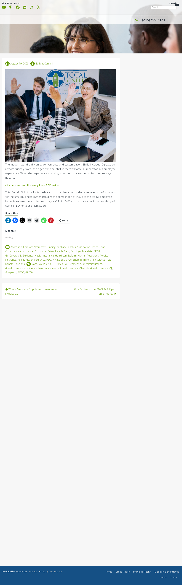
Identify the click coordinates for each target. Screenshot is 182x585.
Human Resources (88, 255)
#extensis (75, 264)
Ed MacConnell (44, 63)
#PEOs (29, 272)
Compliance (12, 251)
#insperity (11, 272)
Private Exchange (62, 259)
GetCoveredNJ (13, 255)
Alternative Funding (44, 247)
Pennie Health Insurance (31, 259)
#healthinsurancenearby (45, 268)
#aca (34, 264)
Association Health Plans (91, 247)
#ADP (42, 264)
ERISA (97, 251)
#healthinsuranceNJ (101, 268)
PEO (48, 259)
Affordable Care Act (21, 247)
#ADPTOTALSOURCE (57, 264)
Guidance (28, 255)
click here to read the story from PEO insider (32, 185)
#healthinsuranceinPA (17, 268)
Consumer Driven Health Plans (52, 251)
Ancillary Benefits (66, 247)
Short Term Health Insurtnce (89, 259)
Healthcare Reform (66, 255)
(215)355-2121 (149, 20)
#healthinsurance (92, 264)
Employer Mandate (82, 251)
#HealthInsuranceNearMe (74, 268)
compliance (27, 251)
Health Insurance (44, 255)
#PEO (21, 272)
